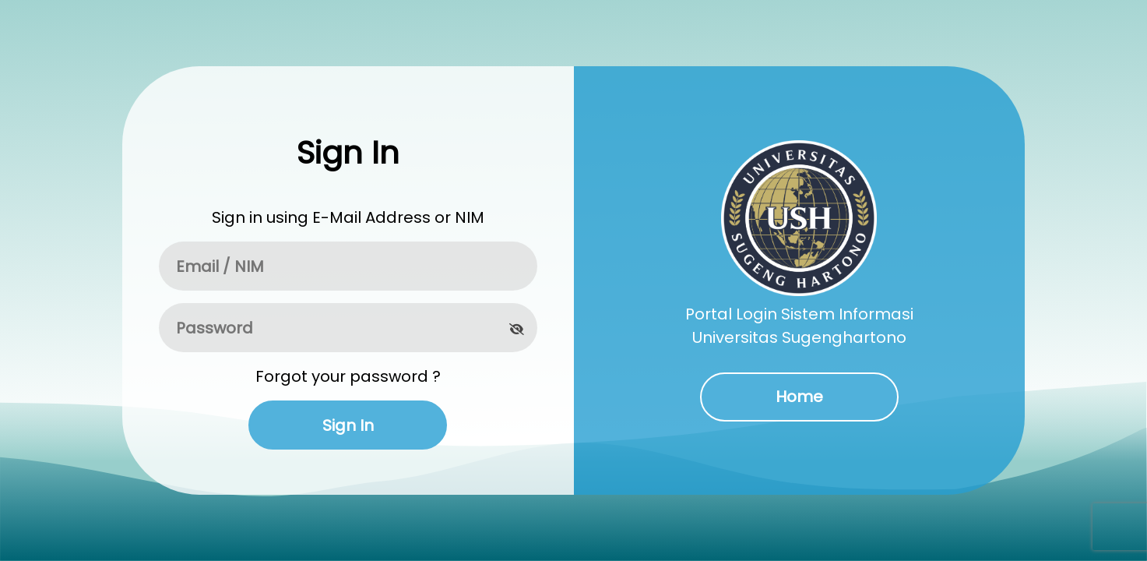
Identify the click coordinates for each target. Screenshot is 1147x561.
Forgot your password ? (348, 376)
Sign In (348, 425)
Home (799, 397)
